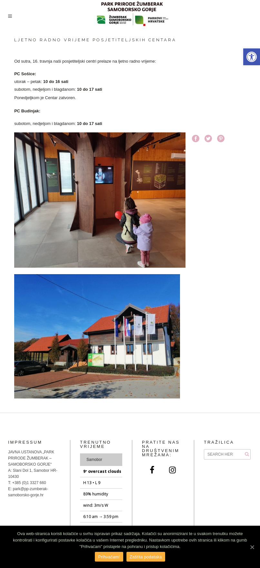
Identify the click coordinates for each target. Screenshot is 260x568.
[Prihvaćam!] (252, 547)
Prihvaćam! (109, 556)
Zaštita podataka (146, 556)
